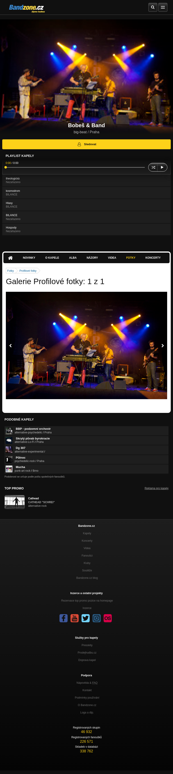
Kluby (87, 563)
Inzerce (87, 608)
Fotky (130, 257)
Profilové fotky (27, 270)
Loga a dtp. (87, 712)
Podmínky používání (87, 697)
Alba (73, 257)
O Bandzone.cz (87, 705)
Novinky (29, 257)
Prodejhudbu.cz (87, 652)
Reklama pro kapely (156, 488)
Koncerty (153, 257)
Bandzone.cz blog (87, 577)
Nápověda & (87, 682)
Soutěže (87, 570)
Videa (112, 257)
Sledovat (86, 144)
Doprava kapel (87, 660)
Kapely (87, 533)
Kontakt (87, 690)
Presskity (87, 645)
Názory (92, 257)
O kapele (52, 257)
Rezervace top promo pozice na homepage (87, 600)
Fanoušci (87, 555)
